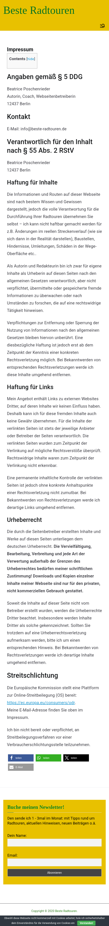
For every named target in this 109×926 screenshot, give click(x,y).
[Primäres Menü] (102, 26)
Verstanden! (86, 923)
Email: (12, 855)
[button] (21, 758)
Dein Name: (17, 835)
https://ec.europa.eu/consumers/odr (41, 702)
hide (30, 59)
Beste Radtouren (39, 10)
